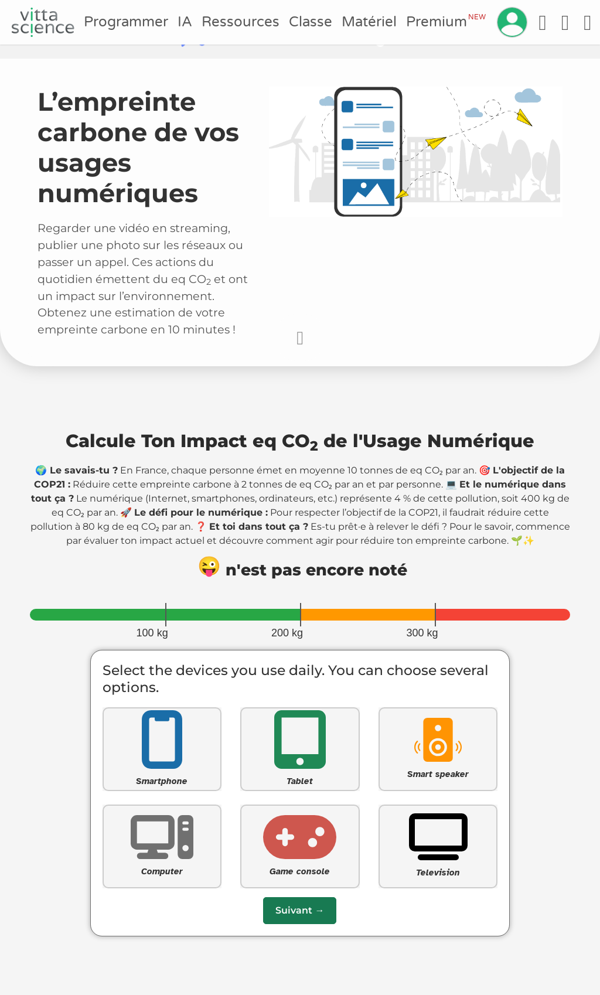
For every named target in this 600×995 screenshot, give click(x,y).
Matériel (369, 21)
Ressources (240, 21)
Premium (446, 21)
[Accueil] (43, 22)
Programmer (126, 21)
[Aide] (564, 22)
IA (185, 21)
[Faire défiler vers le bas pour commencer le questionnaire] (300, 337)
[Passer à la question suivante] (299, 910)
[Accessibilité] (542, 22)
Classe (310, 21)
